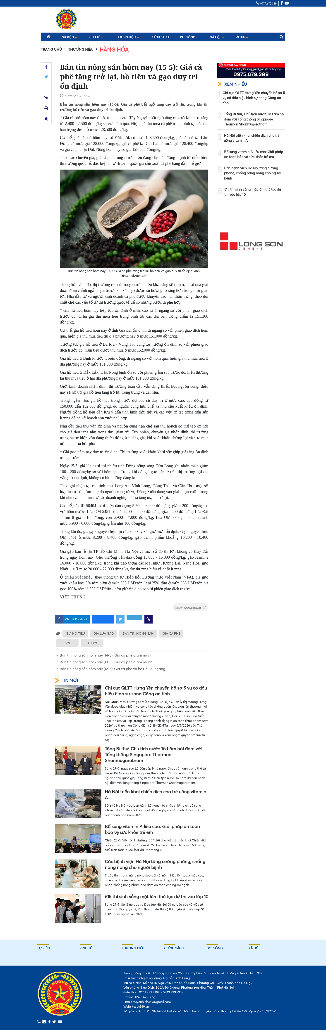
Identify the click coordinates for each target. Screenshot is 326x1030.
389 (67, 643)
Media (241, 37)
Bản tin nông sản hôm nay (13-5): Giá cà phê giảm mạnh (106, 662)
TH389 (92, 643)
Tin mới (66, 680)
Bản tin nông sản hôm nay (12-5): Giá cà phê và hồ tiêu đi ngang (112, 668)
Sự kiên (43, 948)
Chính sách (160, 37)
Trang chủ (51, 49)
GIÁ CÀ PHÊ (172, 633)
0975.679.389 (266, 3)
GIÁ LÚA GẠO (104, 633)
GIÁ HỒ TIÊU (75, 633)
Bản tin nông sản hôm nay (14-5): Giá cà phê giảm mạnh (106, 655)
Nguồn (190, 607)
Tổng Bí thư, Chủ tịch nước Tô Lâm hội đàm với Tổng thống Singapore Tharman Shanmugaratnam (153, 754)
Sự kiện (69, 37)
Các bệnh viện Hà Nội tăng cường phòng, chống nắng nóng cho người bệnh (155, 864)
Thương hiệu (127, 37)
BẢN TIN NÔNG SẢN (139, 633)
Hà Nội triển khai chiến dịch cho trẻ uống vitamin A (155, 794)
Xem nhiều (232, 84)
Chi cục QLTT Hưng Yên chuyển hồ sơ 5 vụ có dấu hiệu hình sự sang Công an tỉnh (156, 691)
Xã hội (217, 37)
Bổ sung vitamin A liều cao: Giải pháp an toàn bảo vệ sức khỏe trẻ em (152, 829)
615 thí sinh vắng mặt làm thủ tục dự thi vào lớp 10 (156, 896)
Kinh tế (96, 37)
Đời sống (189, 37)
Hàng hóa (114, 49)
